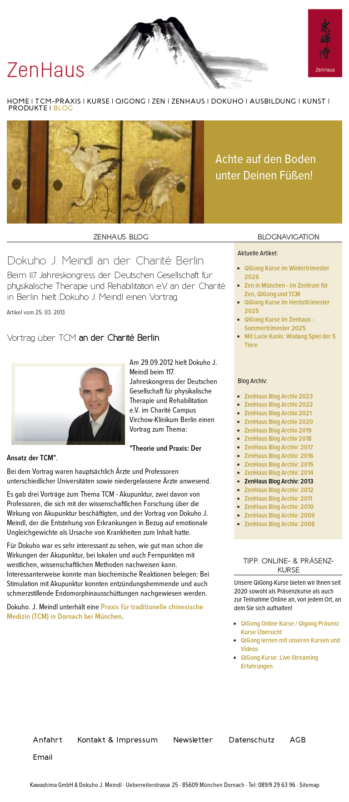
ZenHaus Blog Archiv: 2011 (278, 498)
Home (18, 101)
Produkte (27, 108)
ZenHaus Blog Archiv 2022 (278, 404)
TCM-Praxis (58, 101)
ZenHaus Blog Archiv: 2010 (279, 507)
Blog (63, 108)
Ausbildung (272, 101)
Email (42, 757)
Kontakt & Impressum (117, 739)
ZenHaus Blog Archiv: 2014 (278, 473)
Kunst (314, 101)
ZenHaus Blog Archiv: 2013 (278, 481)
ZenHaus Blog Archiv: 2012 (279, 490)
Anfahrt (47, 739)
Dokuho (227, 101)
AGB (297, 739)
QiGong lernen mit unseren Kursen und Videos (290, 645)
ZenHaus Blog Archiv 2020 (278, 422)
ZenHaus (188, 101)
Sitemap (309, 785)
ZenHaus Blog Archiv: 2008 (279, 524)
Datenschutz (251, 739)
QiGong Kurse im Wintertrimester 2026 (286, 273)
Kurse (98, 101)
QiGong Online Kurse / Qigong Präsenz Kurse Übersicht (290, 628)
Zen (158, 101)
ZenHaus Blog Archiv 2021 (278, 413)
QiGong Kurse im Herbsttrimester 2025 (287, 307)
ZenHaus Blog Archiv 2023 (278, 396)
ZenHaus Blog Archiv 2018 (278, 438)
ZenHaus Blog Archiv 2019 (278, 430)
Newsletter (193, 739)
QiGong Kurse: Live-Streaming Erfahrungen (279, 662)
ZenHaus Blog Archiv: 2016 (279, 456)
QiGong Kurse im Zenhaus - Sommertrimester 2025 (279, 324)
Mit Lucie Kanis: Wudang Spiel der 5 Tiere (290, 341)
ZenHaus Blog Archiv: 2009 (279, 515)
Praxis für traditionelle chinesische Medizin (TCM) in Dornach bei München (105, 612)
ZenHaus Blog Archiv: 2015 (279, 464)
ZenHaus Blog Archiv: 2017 (278, 447)
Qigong (130, 101)
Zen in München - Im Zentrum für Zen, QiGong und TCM (286, 290)
